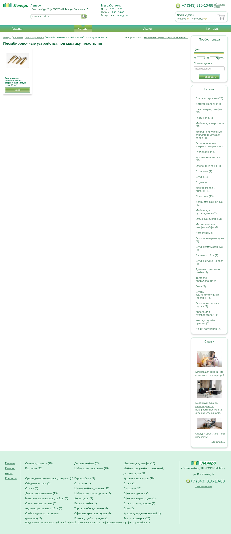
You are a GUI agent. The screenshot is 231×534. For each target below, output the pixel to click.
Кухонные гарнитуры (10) (139, 478)
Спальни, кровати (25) (209, 98)
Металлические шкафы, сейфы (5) (207, 226)
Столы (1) (202, 177)
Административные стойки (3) (208, 271)
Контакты (212, 28)
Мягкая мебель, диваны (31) (205, 189)
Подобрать (209, 76)
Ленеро (7, 37)
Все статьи (218, 441)
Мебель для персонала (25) (91, 468)
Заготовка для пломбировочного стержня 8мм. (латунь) (16, 80)
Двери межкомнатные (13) (41, 493)
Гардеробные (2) (206, 151)
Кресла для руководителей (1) (207, 313)
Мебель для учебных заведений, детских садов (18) (209, 134)
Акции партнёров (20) (209, 329)
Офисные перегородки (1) (140, 498)
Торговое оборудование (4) (206, 279)
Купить (17, 90)
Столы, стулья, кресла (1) (139, 503)
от (195, 57)
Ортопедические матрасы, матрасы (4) (209, 145)
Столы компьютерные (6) (40, 503)
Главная (17, 28)
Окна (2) (201, 286)
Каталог (83, 28)
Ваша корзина (186, 15)
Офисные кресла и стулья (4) (207, 305)
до (208, 57)
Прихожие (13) (205, 196)
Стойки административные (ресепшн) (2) (208, 294)
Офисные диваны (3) (209, 219)
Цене (162, 37)
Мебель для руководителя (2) (206, 212)
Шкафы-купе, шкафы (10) (139, 463)
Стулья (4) (202, 182)
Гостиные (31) (204, 117)
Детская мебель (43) (208, 103)
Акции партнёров (34, 37)
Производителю (177, 37)
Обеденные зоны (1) (208, 165)
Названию (151, 37)
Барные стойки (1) (207, 255)
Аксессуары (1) (205, 233)
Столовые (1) (204, 171)
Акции (147, 28)
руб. (221, 57)
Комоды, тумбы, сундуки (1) (206, 322)
